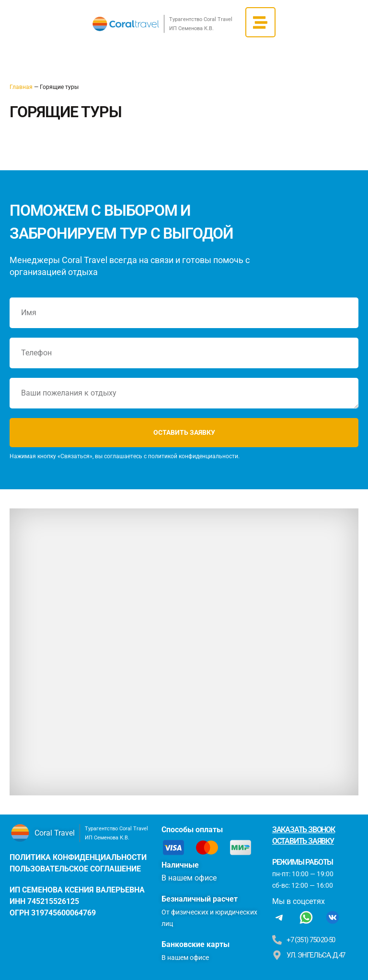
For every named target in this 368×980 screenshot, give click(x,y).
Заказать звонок (303, 829)
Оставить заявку (303, 841)
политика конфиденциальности (78, 857)
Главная (21, 87)
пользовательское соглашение (75, 868)
